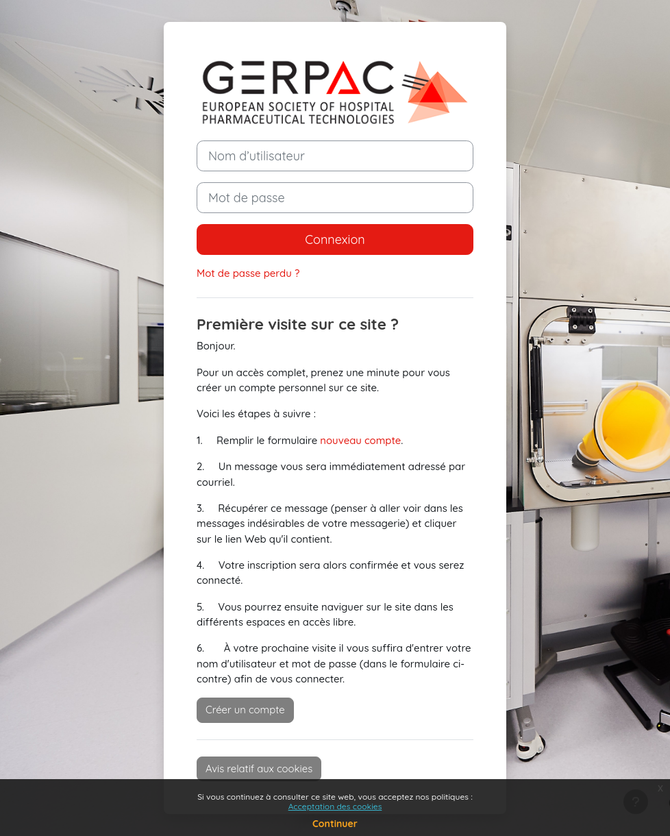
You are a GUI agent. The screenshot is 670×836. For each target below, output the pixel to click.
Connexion (334, 239)
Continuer (335, 823)
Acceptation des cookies (335, 806)
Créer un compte (245, 709)
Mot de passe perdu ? (248, 273)
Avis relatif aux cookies (259, 768)
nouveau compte (360, 440)
